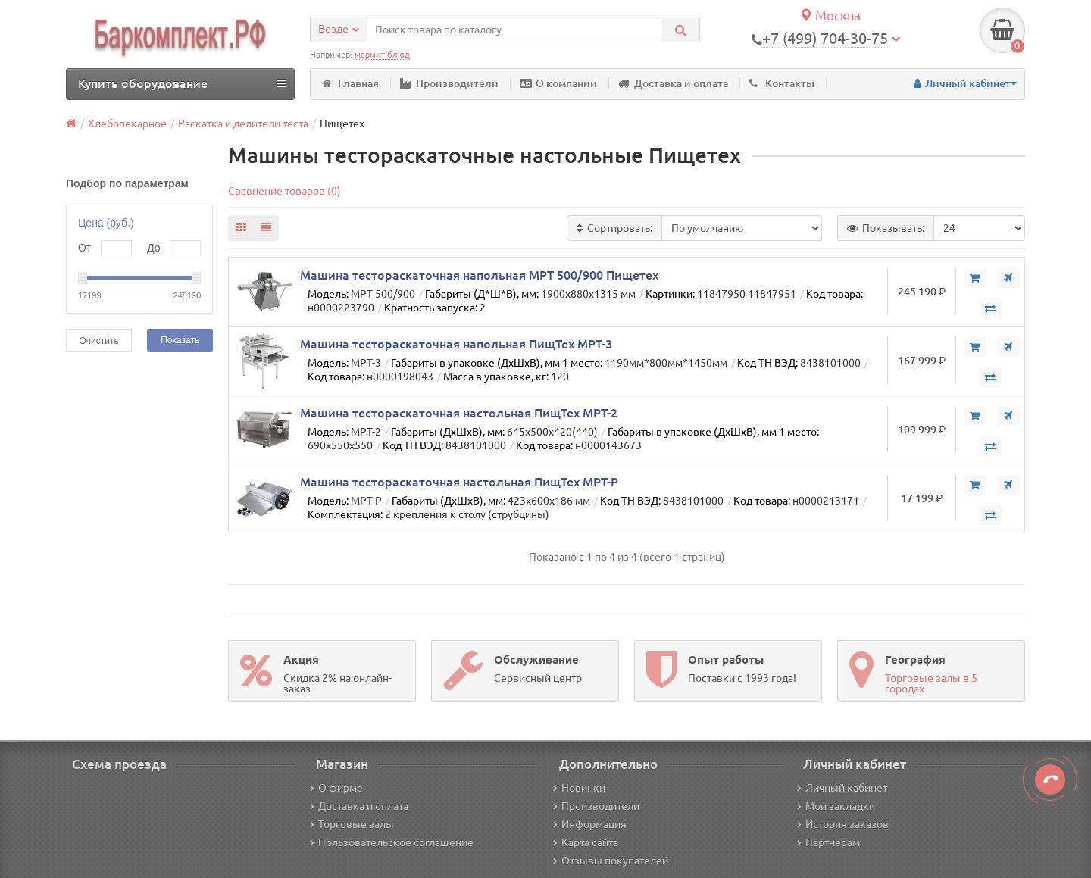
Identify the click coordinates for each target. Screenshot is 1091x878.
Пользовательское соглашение (392, 842)
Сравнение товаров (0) (284, 191)
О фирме (336, 788)
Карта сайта (585, 842)
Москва (830, 15)
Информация (590, 824)
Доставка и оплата (673, 83)
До (153, 248)
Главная (350, 83)
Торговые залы (352, 824)
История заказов (843, 824)
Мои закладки (836, 806)
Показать (180, 340)
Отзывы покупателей (610, 861)
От (84, 248)
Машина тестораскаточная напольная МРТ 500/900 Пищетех (479, 275)
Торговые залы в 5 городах (931, 683)
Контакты (781, 83)
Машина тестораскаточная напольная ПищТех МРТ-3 (456, 344)
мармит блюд (382, 54)
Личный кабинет (842, 788)
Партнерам (828, 842)
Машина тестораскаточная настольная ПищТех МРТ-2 (458, 413)
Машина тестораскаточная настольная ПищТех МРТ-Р (459, 482)
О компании (558, 83)
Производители (449, 83)
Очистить (98, 341)
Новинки (579, 788)
